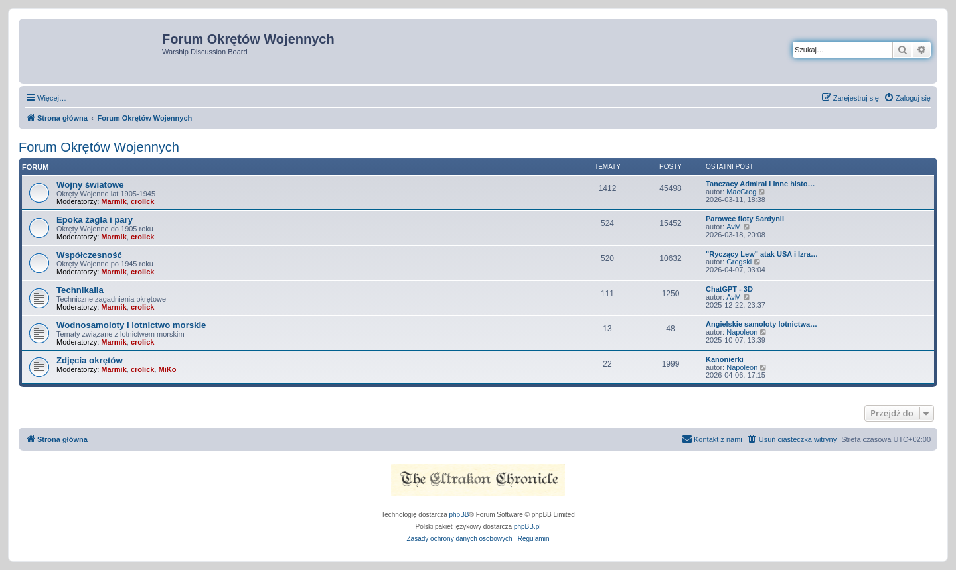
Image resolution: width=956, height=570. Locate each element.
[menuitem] (907, 98)
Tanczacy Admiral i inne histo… (760, 184)
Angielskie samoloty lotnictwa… (761, 324)
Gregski (739, 262)
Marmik (114, 201)
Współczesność (89, 255)
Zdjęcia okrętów (89, 360)
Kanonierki (725, 359)
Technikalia (80, 290)
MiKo (168, 369)
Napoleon (741, 332)
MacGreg (741, 192)
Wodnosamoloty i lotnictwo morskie (131, 325)
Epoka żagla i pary (94, 220)
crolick (142, 201)
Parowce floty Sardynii (745, 219)
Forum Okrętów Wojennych (99, 147)
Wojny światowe (90, 185)
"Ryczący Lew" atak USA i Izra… (762, 254)
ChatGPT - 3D (729, 289)
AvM (733, 227)
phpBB (459, 514)
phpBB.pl (527, 526)
